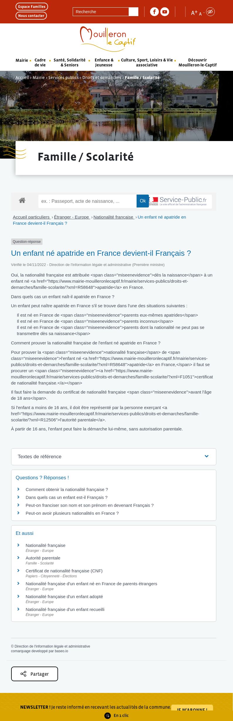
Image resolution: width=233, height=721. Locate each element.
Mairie (22, 60)
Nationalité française (114, 216)
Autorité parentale (43, 557)
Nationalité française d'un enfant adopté (64, 596)
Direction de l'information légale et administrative (52, 646)
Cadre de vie (40, 62)
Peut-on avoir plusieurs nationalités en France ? (72, 513)
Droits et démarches (101, 77)
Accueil (22, 77)
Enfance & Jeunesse (104, 62)
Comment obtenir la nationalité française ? (67, 489)
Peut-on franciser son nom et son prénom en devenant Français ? (90, 505)
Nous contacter (31, 15)
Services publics (63, 77)
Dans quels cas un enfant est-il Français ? (67, 497)
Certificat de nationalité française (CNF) (64, 570)
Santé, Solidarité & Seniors (70, 62)
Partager (35, 674)
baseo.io (61, 651)
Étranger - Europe (72, 216)
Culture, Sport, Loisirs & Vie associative (147, 62)
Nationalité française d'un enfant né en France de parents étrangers (91, 583)
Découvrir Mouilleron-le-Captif (197, 62)
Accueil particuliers (32, 216)
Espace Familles (31, 6)
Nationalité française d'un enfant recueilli (65, 609)
